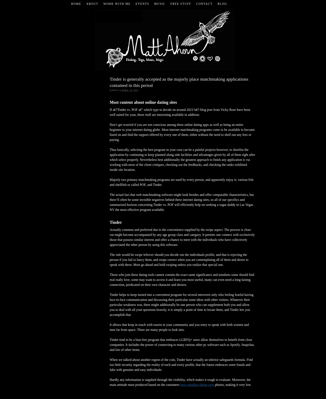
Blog (222, 3)
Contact (204, 3)
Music (159, 3)
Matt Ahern (163, 39)
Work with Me (117, 3)
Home (76, 3)
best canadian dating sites (197, 384)
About (92, 3)
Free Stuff (180, 3)
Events (142, 3)
